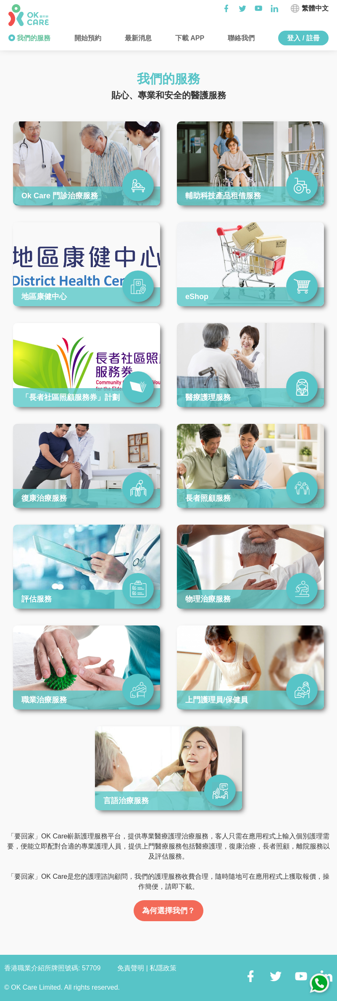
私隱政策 (163, 968)
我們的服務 (32, 38)
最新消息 (137, 38)
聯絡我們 (240, 38)
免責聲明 (131, 968)
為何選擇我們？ (168, 910)
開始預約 (86, 38)
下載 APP (188, 38)
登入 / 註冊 (303, 38)
